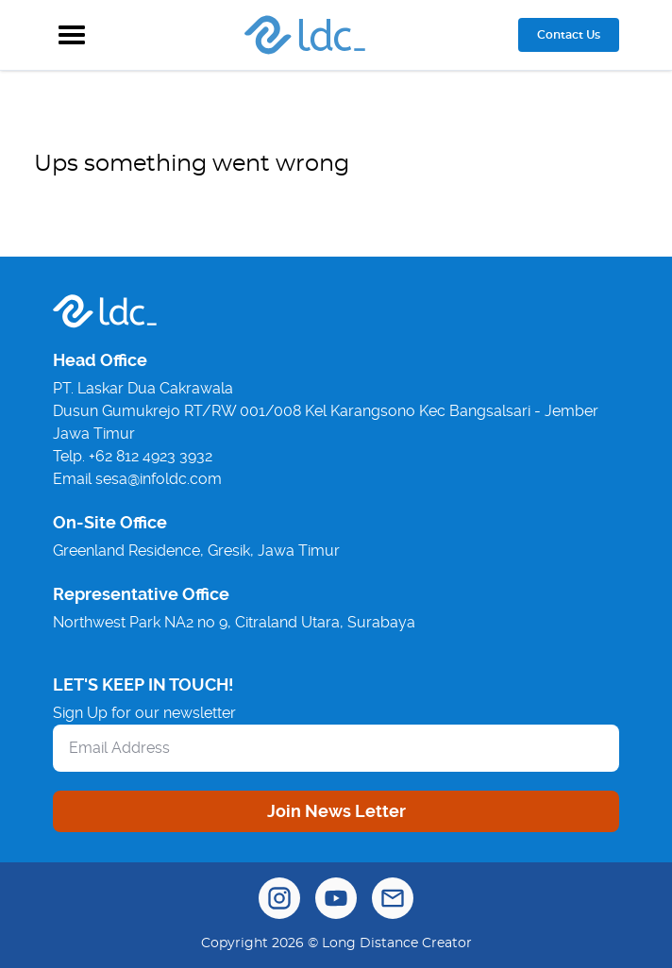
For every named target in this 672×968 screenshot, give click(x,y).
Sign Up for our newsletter (144, 713)
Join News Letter (336, 811)
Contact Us (568, 35)
